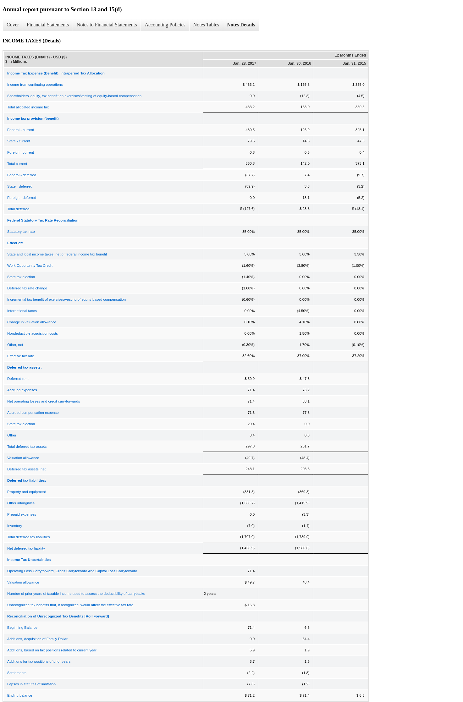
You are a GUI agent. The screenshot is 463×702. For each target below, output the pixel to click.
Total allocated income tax (28, 107)
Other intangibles (21, 503)
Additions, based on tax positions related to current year (51, 650)
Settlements (16, 673)
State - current (18, 141)
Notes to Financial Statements (107, 24)
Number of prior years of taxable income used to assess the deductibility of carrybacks (76, 593)
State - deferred (19, 186)
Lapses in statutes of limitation (31, 684)
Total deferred (18, 209)
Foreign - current (20, 152)
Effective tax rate (20, 356)
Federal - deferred (21, 175)
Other (11, 435)
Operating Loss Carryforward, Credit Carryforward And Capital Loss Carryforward (72, 571)
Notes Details (241, 24)
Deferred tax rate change (27, 288)
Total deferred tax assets (27, 446)
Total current (17, 164)
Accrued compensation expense (33, 412)
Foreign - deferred (21, 198)
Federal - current (20, 130)
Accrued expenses (22, 390)
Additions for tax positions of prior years (38, 661)
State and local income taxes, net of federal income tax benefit (57, 254)
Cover (13, 24)
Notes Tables (206, 24)
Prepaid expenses (21, 514)
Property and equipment (26, 492)
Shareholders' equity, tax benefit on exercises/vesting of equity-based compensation (74, 96)
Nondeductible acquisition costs (32, 333)
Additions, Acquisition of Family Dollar (37, 639)
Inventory (14, 526)
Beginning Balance (22, 627)
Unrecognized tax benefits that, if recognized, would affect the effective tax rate (70, 605)
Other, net (15, 345)
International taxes (22, 311)
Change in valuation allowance (31, 322)
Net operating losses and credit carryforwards (43, 401)
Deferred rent (18, 379)
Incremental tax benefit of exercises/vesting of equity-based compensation (66, 299)
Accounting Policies (165, 24)
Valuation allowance (23, 458)
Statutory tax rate (21, 231)
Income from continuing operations (35, 84)
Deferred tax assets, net (26, 469)
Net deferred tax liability (26, 548)
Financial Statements (48, 24)
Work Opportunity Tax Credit (29, 265)
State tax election (21, 277)
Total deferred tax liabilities (28, 537)
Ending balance (19, 695)
